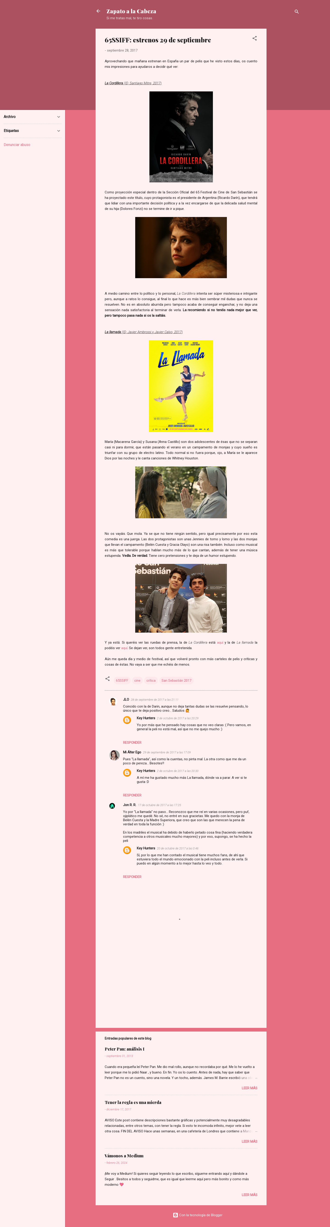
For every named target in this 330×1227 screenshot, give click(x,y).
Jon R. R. (129, 805)
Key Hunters (146, 718)
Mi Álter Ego (132, 752)
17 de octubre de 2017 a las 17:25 (159, 805)
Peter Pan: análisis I (124, 1049)
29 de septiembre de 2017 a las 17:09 (167, 752)
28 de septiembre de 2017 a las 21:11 (155, 699)
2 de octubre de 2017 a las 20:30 (177, 771)
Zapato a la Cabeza (131, 11)
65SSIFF (122, 680)
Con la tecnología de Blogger (198, 1215)
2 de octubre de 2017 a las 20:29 (177, 718)
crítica (151, 680)
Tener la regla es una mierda (133, 1102)
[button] (254, 39)
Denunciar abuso (17, 145)
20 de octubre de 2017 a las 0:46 (177, 848)
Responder (132, 742)
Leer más (249, 1088)
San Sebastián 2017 (176, 680)
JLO (126, 699)
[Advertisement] (285, 97)
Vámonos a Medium (124, 1155)
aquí (221, 642)
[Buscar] (297, 12)
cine (137, 680)
